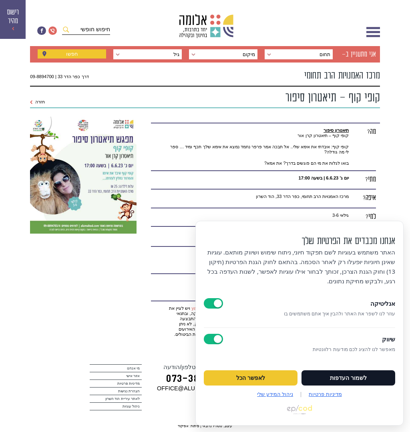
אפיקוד (183, 426)
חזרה (37, 101)
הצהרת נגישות (129, 391)
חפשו (72, 54)
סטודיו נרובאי (212, 426)
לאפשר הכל (250, 378)
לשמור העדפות (348, 378)
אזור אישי (133, 376)
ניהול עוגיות (131, 406)
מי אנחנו (133, 368)
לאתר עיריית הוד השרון (122, 399)
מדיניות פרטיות (128, 384)
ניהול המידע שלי (275, 394)
